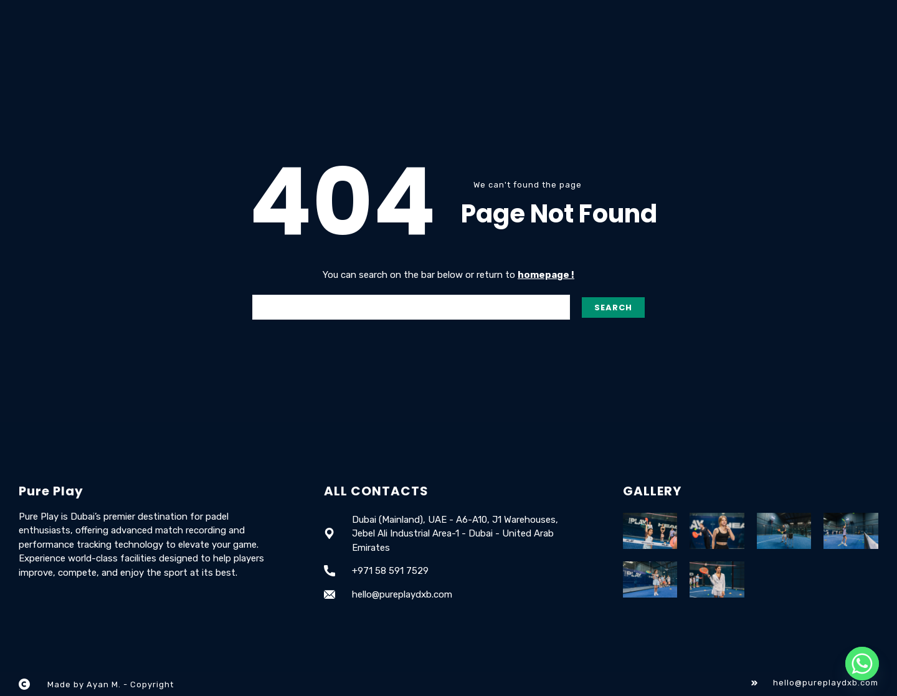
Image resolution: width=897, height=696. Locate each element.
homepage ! (546, 274)
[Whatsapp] (862, 663)
